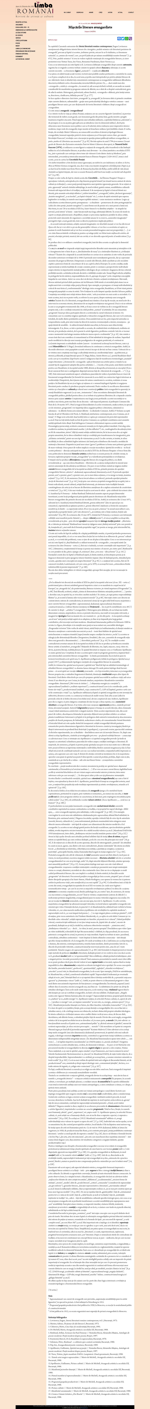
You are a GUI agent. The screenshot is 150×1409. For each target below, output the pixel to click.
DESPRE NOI (79, 12)
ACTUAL (120, 12)
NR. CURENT (67, 12)
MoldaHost (84, 1408)
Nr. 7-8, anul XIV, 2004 (84, 23)
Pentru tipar (52, 40)
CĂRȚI (100, 12)
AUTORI (110, 12)
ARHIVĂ (91, 12)
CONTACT (131, 12)
